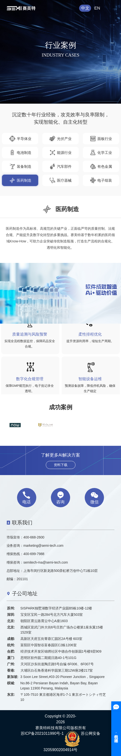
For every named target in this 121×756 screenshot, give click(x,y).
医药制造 (20, 180)
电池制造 (20, 152)
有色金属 (101, 166)
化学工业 (101, 152)
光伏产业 (60, 138)
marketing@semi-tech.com (43, 545)
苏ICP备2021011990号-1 (42, 733)
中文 (85, 8)
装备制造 (20, 166)
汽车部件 (60, 166)
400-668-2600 (33, 537)
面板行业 (101, 138)
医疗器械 (60, 180)
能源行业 (60, 152)
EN (97, 8)
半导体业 (20, 138)
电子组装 (101, 180)
